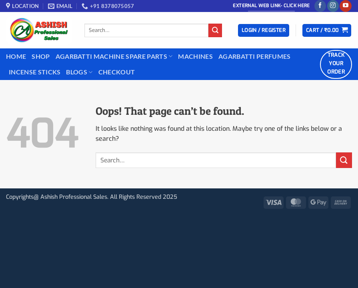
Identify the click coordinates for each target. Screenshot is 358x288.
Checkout (116, 72)
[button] (263, 30)
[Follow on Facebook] (320, 6)
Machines (195, 56)
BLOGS (79, 72)
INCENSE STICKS (34, 72)
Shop (41, 56)
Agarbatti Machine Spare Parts (114, 56)
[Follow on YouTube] (345, 6)
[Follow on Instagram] (333, 6)
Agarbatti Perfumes (254, 56)
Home (16, 56)
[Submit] (215, 30)
